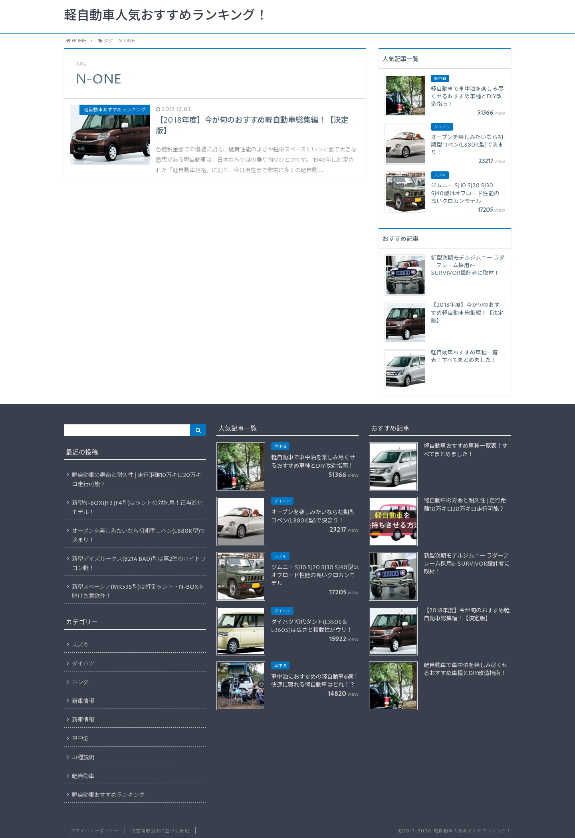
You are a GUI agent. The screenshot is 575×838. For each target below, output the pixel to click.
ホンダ (80, 683)
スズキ (80, 645)
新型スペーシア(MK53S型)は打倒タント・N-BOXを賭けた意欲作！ (138, 591)
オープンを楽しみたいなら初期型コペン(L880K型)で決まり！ (139, 535)
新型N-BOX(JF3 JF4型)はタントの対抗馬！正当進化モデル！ (137, 507)
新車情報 (83, 701)
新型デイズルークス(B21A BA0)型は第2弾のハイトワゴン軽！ (139, 563)
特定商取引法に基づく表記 (160, 831)
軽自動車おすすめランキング (108, 795)
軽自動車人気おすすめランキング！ (166, 16)
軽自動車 (83, 776)
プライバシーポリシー (94, 831)
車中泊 (80, 739)
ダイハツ (83, 664)
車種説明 (83, 758)
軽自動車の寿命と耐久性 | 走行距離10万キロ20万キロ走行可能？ (136, 480)
